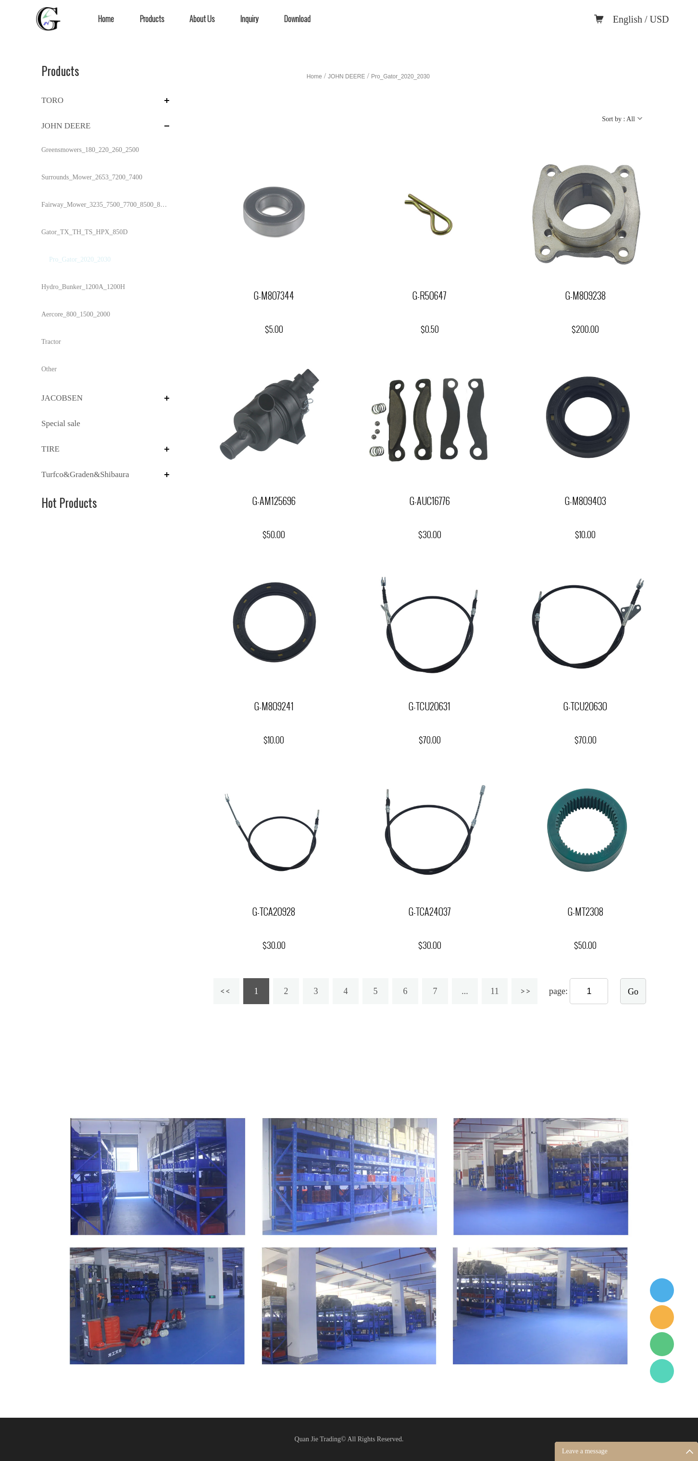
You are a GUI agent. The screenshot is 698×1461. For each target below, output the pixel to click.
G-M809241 (274, 706)
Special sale (60, 423)
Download (297, 19)
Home (106, 19)
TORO (52, 100)
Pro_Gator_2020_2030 (80, 259)
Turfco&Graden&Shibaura (85, 474)
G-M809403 (585, 501)
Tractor (51, 341)
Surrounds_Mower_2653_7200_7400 (91, 177)
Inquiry (249, 19)
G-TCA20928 (273, 912)
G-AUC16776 (430, 501)
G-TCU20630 (585, 706)
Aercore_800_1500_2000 (75, 314)
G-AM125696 (274, 501)
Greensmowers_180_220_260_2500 (90, 149)
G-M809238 (585, 295)
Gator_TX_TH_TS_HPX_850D (84, 232)
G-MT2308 (585, 912)
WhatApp (662, 1371)
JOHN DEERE (65, 125)
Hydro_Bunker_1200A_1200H (83, 286)
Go (633, 991)
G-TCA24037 (430, 912)
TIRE (50, 448)
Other (49, 369)
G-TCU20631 (429, 706)
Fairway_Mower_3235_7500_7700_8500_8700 (105, 204)
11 (494, 991)
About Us (201, 19)
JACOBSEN (62, 398)
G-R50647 (429, 295)
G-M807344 (274, 295)
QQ (662, 1290)
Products (152, 19)
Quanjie (662, 1317)
